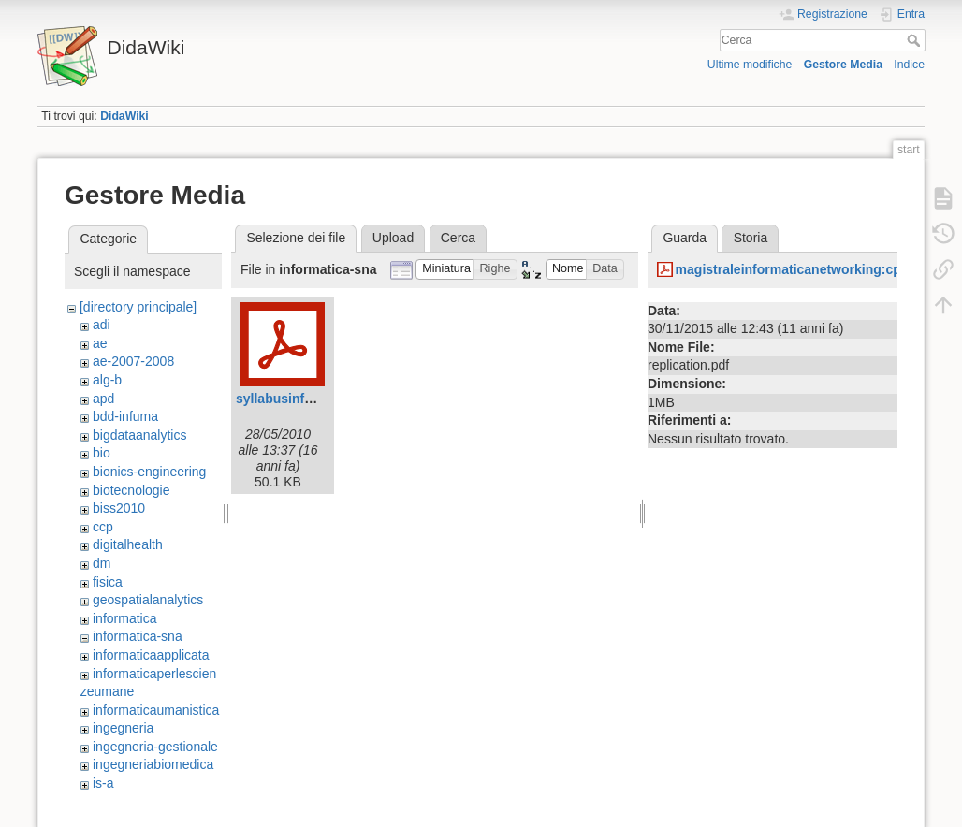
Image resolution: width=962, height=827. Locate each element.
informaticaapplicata (151, 654)
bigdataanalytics (139, 435)
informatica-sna (137, 636)
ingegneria (123, 727)
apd (103, 398)
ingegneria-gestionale (155, 746)
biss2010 (119, 508)
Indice (909, 64)
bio (101, 452)
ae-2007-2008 (133, 361)
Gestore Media (843, 64)
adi (101, 324)
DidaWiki (124, 116)
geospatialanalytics (148, 599)
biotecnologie (131, 490)
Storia (751, 237)
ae (100, 343)
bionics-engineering (149, 471)
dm (101, 563)
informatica (124, 618)
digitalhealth (128, 544)
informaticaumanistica (156, 710)
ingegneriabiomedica (153, 764)
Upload (393, 237)
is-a (103, 783)
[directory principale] (138, 306)
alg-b (107, 379)
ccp (103, 526)
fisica (108, 581)
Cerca (916, 40)
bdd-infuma (125, 416)
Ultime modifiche (750, 64)
